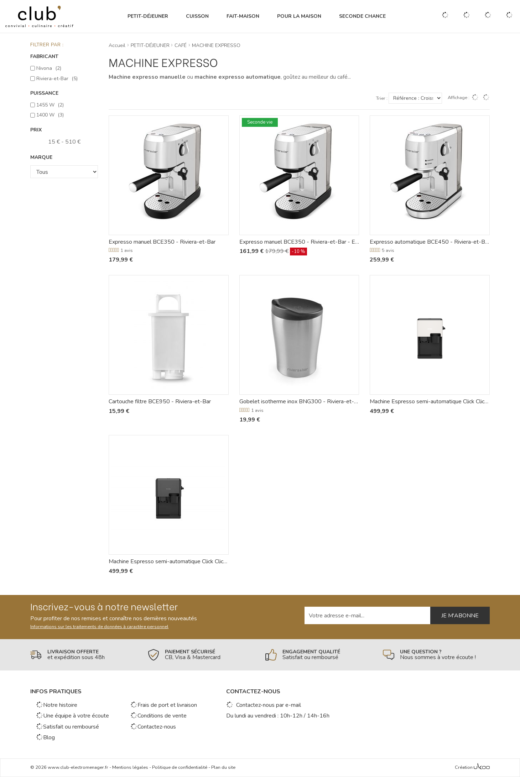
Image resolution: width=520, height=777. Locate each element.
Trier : (382, 98)
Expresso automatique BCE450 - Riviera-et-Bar (430, 242)
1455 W (50, 105)
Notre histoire (56, 705)
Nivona (48, 68)
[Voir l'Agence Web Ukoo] (482, 768)
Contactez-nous (153, 727)
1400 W (50, 115)
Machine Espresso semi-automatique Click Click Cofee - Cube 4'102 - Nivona (430, 401)
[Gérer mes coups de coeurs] (466, 16)
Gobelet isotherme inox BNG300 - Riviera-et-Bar (299, 401)
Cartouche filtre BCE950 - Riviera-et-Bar (160, 401)
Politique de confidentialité (179, 767)
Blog (45, 737)
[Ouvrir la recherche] (445, 16)
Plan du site (223, 767)
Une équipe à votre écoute (72, 716)
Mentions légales (130, 767)
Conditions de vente (158, 716)
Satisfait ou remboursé (67, 727)
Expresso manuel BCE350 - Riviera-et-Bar (162, 242)
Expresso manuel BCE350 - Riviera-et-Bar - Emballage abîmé (299, 242)
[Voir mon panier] (509, 16)
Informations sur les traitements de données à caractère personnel (99, 626)
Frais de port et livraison (163, 705)
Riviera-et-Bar (57, 78)
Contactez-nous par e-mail (263, 705)
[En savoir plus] (83, 655)
